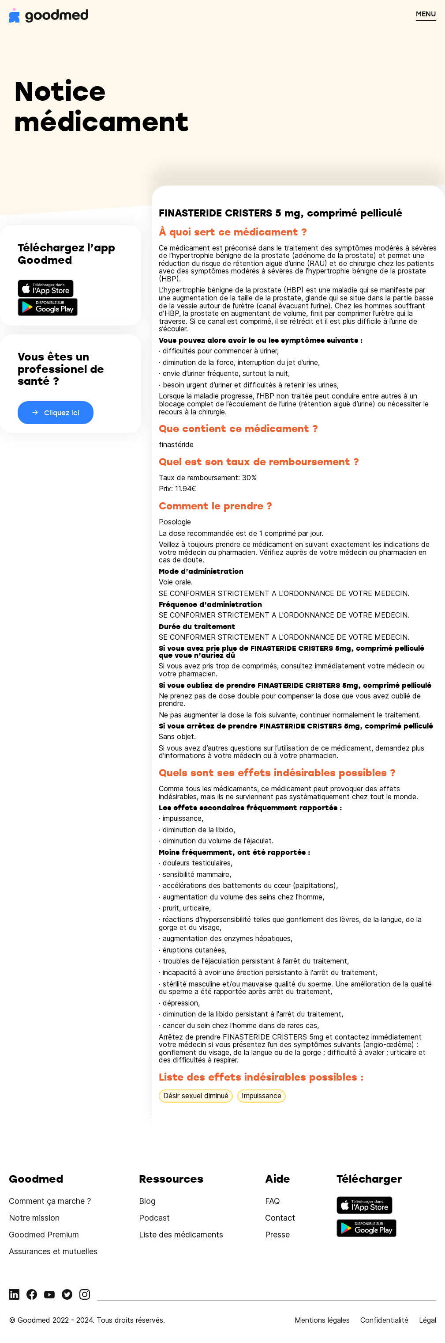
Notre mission (34, 1217)
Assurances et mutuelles (53, 1251)
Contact (280, 1217)
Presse (277, 1234)
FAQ (272, 1201)
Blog (147, 1201)
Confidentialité (384, 1320)
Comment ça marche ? (50, 1201)
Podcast (154, 1217)
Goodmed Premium (44, 1234)
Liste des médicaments (181, 1234)
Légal (427, 1320)
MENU (426, 14)
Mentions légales (322, 1320)
